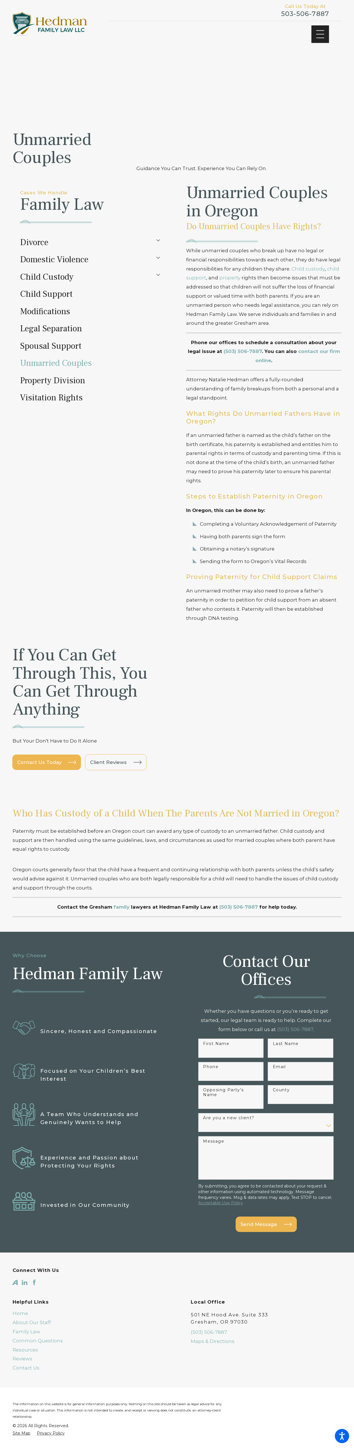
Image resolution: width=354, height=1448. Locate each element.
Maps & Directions (212, 1325)
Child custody (308, 269)
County (281, 1074)
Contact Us (26, 1352)
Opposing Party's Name (223, 1077)
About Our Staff (32, 1307)
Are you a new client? (228, 1102)
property (229, 278)
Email (279, 1051)
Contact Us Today (46, 754)
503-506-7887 (305, 14)
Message (213, 1125)
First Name (216, 1028)
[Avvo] (15, 1267)
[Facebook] (34, 1267)
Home (20, 1297)
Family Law (26, 1316)
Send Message (266, 1209)
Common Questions (38, 1325)
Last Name (286, 1028)
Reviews (22, 1343)
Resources (25, 1334)
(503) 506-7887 (209, 1316)
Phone (210, 1051)
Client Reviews (116, 754)
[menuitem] (85, 242)
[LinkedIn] (24, 1267)
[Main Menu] (320, 34)
